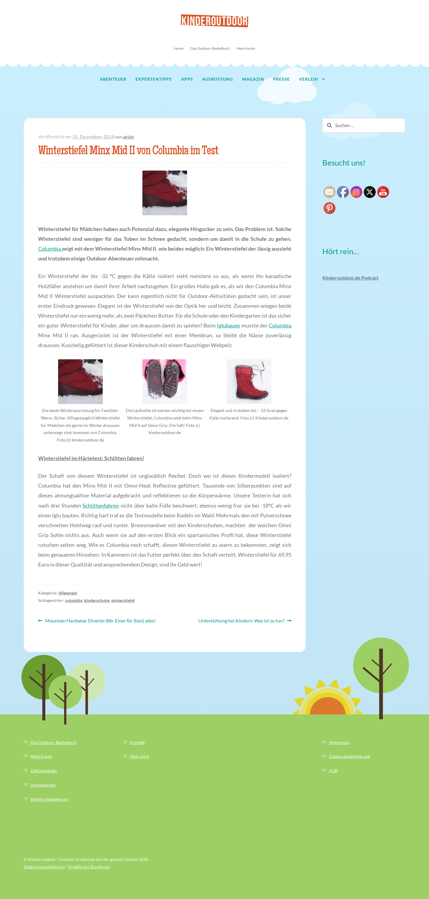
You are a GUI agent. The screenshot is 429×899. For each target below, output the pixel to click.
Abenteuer (113, 79)
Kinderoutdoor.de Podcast (350, 277)
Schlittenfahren (101, 505)
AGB (333, 770)
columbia (73, 600)
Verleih (308, 79)
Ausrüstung (217, 79)
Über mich (139, 756)
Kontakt (137, 742)
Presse (281, 79)
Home (179, 48)
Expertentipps (154, 79)
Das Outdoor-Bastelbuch (210, 48)
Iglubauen (228, 325)
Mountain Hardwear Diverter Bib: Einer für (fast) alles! (100, 620)
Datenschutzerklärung (349, 756)
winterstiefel (123, 600)
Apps (187, 79)
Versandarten (42, 784)
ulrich (128, 136)
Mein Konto (246, 48)
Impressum (339, 742)
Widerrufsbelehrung (49, 799)
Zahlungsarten (43, 770)
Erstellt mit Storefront (89, 866)
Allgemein (67, 592)
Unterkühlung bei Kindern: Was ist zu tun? (241, 620)
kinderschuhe (96, 600)
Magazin (253, 79)
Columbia (50, 248)
